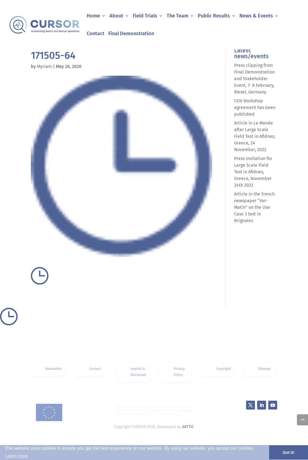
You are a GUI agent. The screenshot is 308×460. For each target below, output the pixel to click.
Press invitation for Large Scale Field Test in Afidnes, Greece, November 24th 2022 (253, 172)
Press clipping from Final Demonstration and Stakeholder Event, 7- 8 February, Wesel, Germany (254, 79)
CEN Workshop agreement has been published (255, 107)
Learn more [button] (16, 455)
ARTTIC (188, 427)
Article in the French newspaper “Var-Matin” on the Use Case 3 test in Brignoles (254, 207)
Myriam (44, 66)
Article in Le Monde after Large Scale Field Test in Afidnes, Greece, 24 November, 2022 (254, 136)
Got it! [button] (288, 452)
